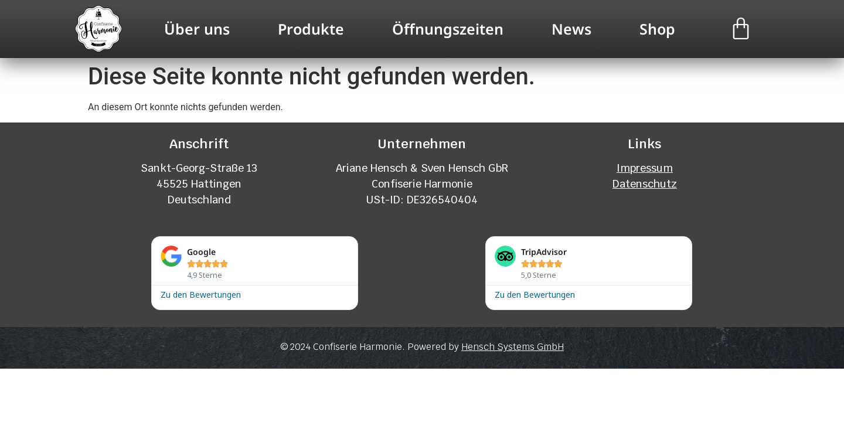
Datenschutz (644, 183)
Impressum (645, 168)
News (571, 29)
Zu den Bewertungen (201, 294)
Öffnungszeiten (447, 29)
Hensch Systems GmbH (512, 347)
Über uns (197, 29)
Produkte (311, 29)
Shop (657, 29)
